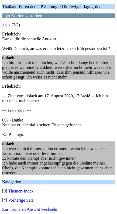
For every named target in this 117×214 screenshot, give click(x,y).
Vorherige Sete (20, 200)
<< (4, 25)
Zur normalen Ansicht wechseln (29, 209)
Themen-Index (20, 191)
